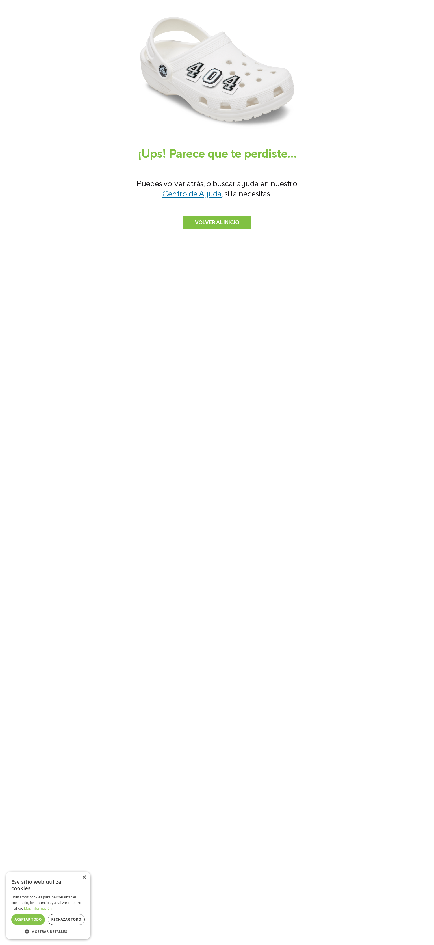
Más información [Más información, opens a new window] (38, 908)
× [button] (84, 877)
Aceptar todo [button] (28, 919)
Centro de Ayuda (192, 194)
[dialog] (48, 905)
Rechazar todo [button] (66, 919)
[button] (48, 931)
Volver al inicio (217, 222)
